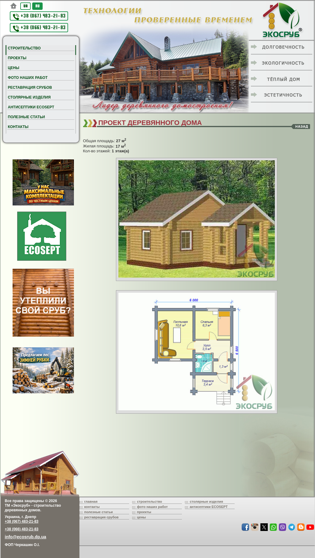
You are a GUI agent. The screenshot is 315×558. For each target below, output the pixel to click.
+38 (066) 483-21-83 (39, 28)
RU (37, 6)
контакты (92, 507)
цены (141, 517)
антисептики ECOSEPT (209, 507)
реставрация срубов (101, 517)
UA (25, 6)
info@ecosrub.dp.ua (25, 536)
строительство (149, 501)
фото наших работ (152, 507)
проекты (144, 512)
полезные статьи (98, 512)
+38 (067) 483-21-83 (39, 16)
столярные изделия (206, 501)
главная (91, 501)
